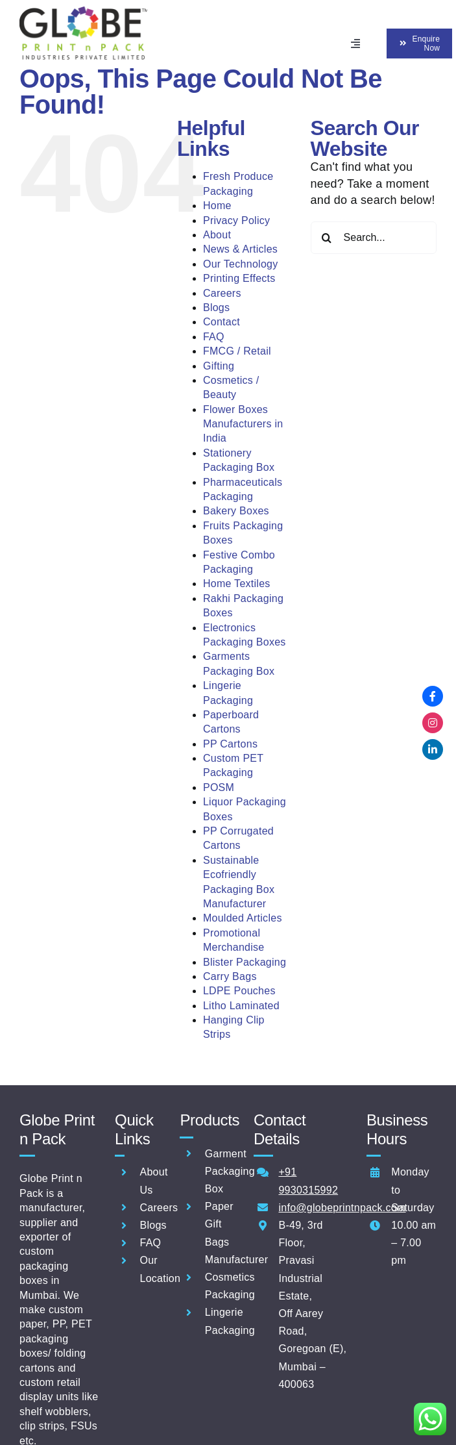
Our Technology (240, 264)
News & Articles (240, 249)
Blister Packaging (244, 962)
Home (217, 205)
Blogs (216, 307)
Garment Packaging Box (230, 1171)
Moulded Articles (242, 918)
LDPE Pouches (239, 990)
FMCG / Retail (237, 351)
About (217, 234)
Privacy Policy (236, 220)
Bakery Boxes (236, 510)
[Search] (327, 237)
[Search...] (374, 237)
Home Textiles (236, 583)
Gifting (218, 365)
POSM (218, 787)
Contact (221, 321)
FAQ (213, 336)
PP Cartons (230, 743)
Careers (222, 293)
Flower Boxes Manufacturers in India (243, 424)
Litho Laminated (241, 1005)
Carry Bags (230, 976)
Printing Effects (239, 278)
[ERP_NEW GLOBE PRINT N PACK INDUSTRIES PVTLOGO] (83, 12)
